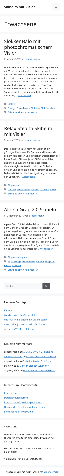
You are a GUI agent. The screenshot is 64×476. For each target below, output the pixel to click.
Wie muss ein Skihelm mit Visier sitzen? (25, 319)
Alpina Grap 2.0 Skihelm (31, 209)
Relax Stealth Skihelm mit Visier (28, 131)
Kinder (7, 265)
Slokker (12, 103)
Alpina (23, 257)
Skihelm (35, 108)
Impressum (10, 393)
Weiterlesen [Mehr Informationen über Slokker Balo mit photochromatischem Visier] (24, 95)
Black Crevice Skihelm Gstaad (39, 370)
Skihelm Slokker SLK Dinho (37, 361)
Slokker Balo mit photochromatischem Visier (28, 47)
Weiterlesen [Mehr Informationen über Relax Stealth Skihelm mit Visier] (28, 176)
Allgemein (13, 185)
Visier (53, 108)
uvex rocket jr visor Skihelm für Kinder (25, 324)
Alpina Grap (14, 261)
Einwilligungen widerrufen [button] (18, 411)
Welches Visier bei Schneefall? (20, 315)
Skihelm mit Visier (19, 7)
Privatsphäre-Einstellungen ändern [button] (23, 402)
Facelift (40, 261)
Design (11, 108)
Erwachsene (23, 108)
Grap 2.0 (50, 261)
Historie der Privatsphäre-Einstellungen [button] (25, 407)
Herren (35, 189)
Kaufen (8, 310)
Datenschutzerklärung (16, 397)
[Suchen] (46, 286)
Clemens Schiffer (13, 356)
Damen (12, 189)
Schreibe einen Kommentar (23, 112)
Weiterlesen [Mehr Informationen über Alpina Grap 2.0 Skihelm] (46, 248)
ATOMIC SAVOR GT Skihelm (19, 328)
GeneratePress (51, 471)
